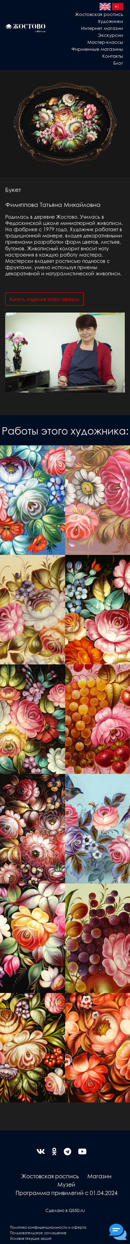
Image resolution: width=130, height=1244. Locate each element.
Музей (66, 1184)
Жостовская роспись (99, 14)
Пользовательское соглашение (38, 1232)
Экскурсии (110, 35)
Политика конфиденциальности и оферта (48, 1227)
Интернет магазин (102, 28)
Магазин (99, 1176)
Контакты (112, 56)
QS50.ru (77, 1210)
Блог (118, 63)
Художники (110, 21)
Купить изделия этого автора (44, 299)
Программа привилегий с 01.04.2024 (67, 1192)
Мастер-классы (105, 42)
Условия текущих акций (30, 1238)
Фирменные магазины (97, 49)
